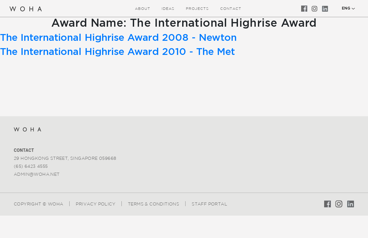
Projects (197, 8)
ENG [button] (346, 8)
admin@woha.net (37, 174)
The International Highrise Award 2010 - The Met (117, 52)
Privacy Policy (95, 204)
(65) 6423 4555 (31, 166)
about (142, 8)
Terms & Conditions (153, 204)
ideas (168, 8)
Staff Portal (209, 204)
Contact (230, 8)
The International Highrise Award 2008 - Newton (118, 38)
